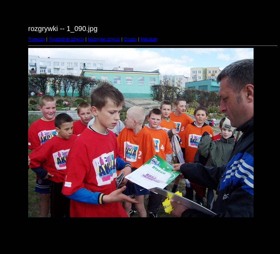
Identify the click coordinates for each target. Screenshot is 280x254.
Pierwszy (36, 39)
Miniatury (149, 39)
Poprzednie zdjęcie (66, 39)
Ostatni (130, 39)
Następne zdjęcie (104, 39)
